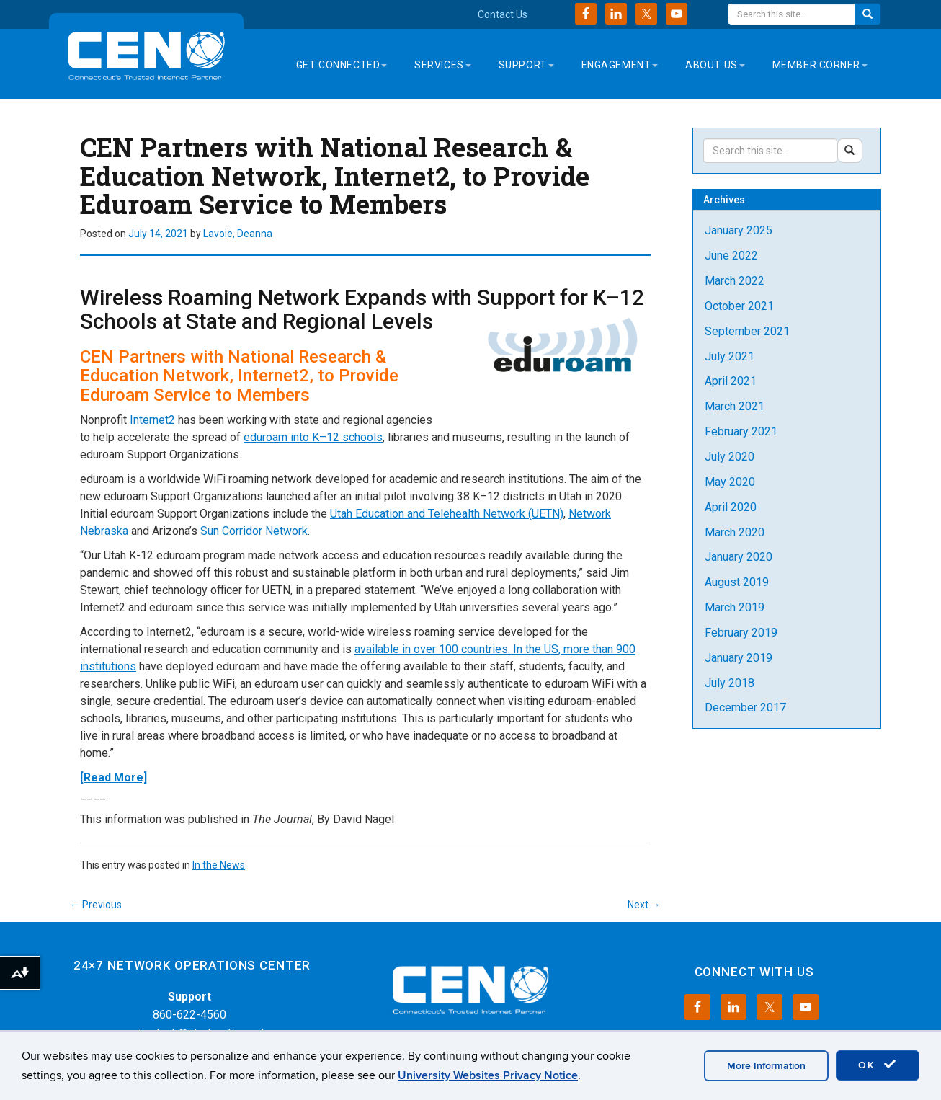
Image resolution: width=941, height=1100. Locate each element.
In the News (218, 865)
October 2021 (739, 306)
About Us (714, 65)
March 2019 (734, 607)
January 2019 (738, 658)
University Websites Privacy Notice (488, 1075)
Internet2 (152, 420)
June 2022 (731, 255)
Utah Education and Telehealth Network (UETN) (446, 513)
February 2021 (741, 431)
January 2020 (738, 557)
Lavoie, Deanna (237, 233)
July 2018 (729, 683)
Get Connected (341, 65)
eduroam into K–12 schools (313, 437)
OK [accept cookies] (877, 1064)
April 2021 (731, 381)
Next (644, 904)
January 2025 (738, 230)
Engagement (620, 65)
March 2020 (734, 532)
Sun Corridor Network (254, 531)
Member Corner (820, 65)
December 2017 (745, 707)
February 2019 (741, 632)
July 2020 (729, 456)
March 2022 (734, 281)
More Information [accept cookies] (766, 1066)
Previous (96, 904)
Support (526, 65)
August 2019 (737, 582)
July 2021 (729, 356)
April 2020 (731, 507)
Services (442, 65)
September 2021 (747, 331)
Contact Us (502, 14)
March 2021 (734, 406)
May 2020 (730, 482)
